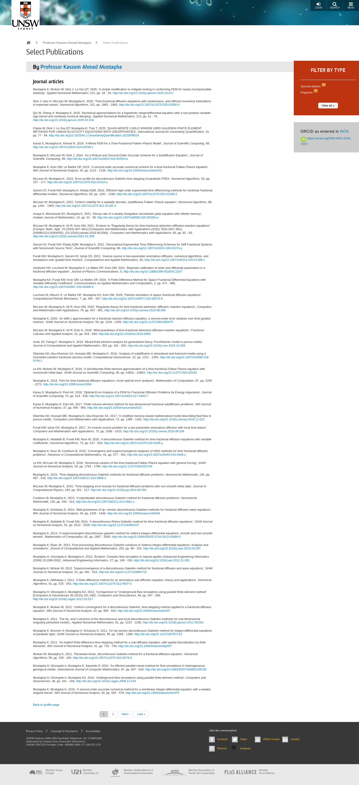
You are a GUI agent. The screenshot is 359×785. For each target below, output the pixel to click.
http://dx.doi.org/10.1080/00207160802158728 (175, 669)
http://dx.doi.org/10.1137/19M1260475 (148, 322)
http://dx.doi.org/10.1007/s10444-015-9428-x (156, 454)
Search (335, 5)
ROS (344, 131)
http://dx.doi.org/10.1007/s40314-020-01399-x (174, 260)
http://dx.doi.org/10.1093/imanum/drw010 (114, 407)
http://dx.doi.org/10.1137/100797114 (158, 634)
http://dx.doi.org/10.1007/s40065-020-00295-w (127, 217)
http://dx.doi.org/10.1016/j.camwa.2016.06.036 (153, 431)
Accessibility (93, 731)
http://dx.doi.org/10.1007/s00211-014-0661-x (105, 501)
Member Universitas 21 (91, 771)
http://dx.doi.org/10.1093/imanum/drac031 (134, 170)
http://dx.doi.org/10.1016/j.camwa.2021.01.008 (63, 236)
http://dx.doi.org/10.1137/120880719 (123, 572)
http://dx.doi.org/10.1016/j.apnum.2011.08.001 (173, 622)
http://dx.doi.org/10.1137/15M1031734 (127, 466)
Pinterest (222, 748)
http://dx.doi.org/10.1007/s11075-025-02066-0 (149, 104)
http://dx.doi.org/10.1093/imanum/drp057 (145, 646)
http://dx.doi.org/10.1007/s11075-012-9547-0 (102, 583)
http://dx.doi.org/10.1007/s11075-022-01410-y (77, 182)
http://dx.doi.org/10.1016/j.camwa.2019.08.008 (135, 310)
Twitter (243, 739)
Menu (351, 5)
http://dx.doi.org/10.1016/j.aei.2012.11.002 (162, 560)
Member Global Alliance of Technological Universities (138, 771)
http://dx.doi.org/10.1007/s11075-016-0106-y (133, 443)
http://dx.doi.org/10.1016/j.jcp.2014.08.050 (118, 490)
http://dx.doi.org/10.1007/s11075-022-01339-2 (147, 194)
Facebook (222, 739)
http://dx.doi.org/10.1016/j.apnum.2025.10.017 (143, 93)
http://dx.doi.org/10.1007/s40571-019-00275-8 (132, 298)
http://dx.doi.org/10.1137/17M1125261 (172, 372)
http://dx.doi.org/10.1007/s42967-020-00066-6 (63, 287)
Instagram (245, 748)
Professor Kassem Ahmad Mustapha (67, 42)
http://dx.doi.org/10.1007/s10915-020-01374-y (152, 248)
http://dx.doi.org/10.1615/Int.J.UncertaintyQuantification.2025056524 (94, 135)
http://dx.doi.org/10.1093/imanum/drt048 (133, 513)
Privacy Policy (34, 731)
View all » (328, 105)
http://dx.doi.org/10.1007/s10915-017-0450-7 (118, 396)
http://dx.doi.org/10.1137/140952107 (115, 525)
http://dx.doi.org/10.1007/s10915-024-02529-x (63, 147)
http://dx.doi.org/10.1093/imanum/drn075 (152, 692)
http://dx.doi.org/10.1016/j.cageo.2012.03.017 (63, 599)
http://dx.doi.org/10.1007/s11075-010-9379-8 (102, 657)
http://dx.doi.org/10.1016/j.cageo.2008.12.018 (106, 681)
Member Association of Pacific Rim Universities (201, 771)
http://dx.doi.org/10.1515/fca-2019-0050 (124, 334)
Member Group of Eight (54, 771)
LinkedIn (294, 739)
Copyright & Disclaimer (64, 731)
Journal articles (313, 86)
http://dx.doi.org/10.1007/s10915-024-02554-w (97, 158)
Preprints (309, 92)
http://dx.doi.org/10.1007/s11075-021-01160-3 (85, 205)
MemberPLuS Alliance (267, 771)
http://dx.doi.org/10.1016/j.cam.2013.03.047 (172, 548)
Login (318, 5)
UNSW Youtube (271, 739)
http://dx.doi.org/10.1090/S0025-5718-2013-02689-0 (146, 536)
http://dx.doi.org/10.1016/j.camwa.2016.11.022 (173, 419)
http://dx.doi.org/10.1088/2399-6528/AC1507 (152, 271)
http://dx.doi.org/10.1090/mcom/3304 (67, 384)
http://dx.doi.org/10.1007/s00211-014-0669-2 (76, 478)
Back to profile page (46, 704)
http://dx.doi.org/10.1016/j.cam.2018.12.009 (156, 345)
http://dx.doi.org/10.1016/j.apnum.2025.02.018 (63, 120)
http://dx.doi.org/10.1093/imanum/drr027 (143, 610)
